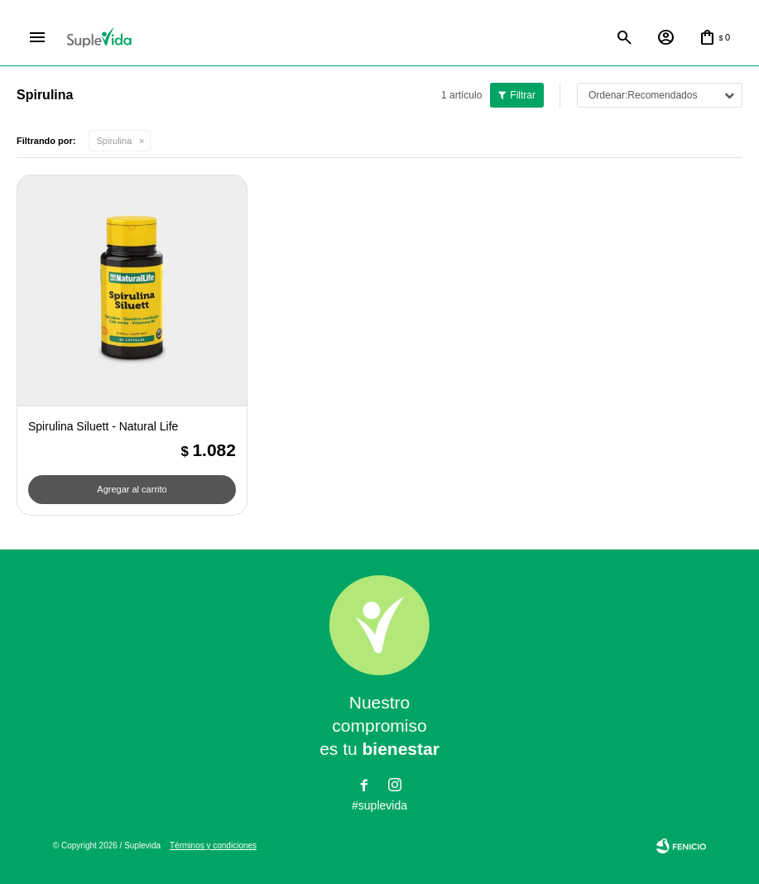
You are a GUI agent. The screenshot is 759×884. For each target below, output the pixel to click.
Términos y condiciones (213, 845)
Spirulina (114, 141)
